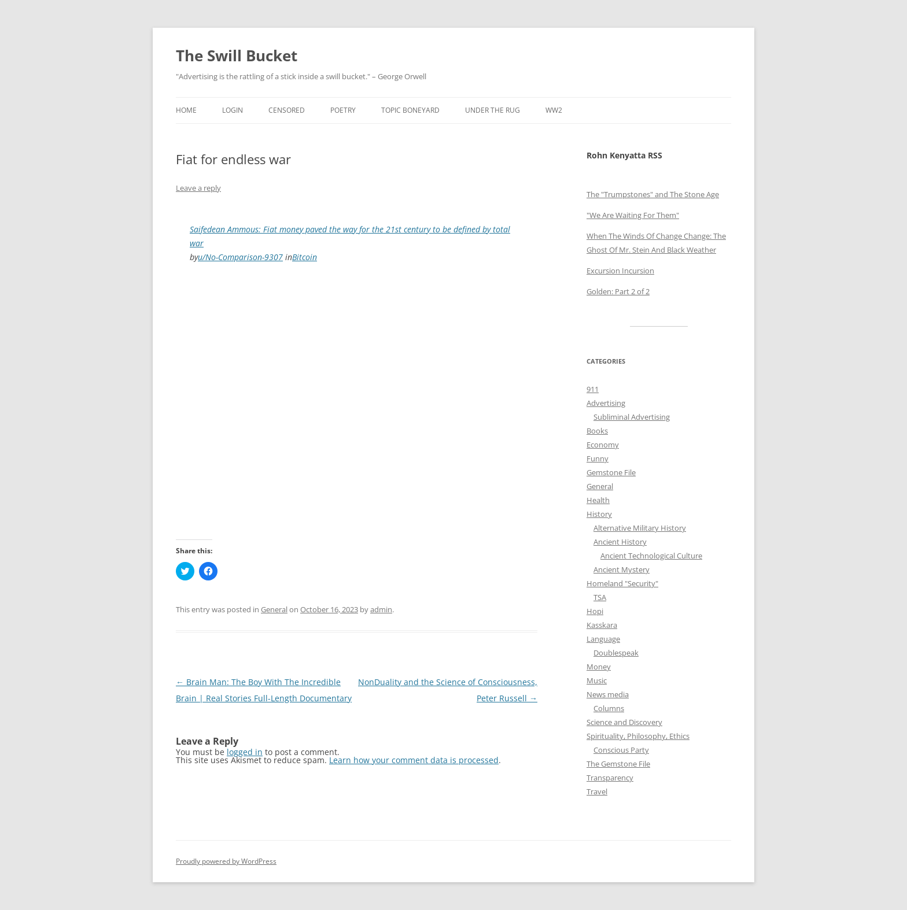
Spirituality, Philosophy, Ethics (638, 736)
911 (593, 389)
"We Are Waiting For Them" (633, 215)
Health (598, 500)
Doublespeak (616, 653)
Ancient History (620, 542)
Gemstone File (611, 472)
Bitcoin (304, 256)
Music (597, 680)
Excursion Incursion (620, 270)
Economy (603, 444)
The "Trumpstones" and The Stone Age (653, 194)
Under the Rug (492, 110)
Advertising (606, 403)
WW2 (553, 110)
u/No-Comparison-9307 (240, 256)
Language (603, 639)
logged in (245, 751)
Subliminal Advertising (631, 417)
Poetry (343, 110)
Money (599, 666)
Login (232, 110)
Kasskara (602, 625)
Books (597, 431)
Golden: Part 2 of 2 (618, 291)
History (599, 514)
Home (186, 110)
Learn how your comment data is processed (414, 759)
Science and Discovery (624, 722)
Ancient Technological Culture (651, 555)
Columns (608, 708)
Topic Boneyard (410, 110)
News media (608, 694)
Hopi (595, 611)
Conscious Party (621, 750)
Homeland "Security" (622, 583)
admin (381, 609)
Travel (597, 791)
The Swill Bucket (236, 55)
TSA (599, 597)
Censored (286, 110)
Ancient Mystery (621, 569)
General (274, 609)
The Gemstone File (618, 764)
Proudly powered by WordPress (226, 861)
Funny (598, 458)
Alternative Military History (639, 528)
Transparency (610, 777)
